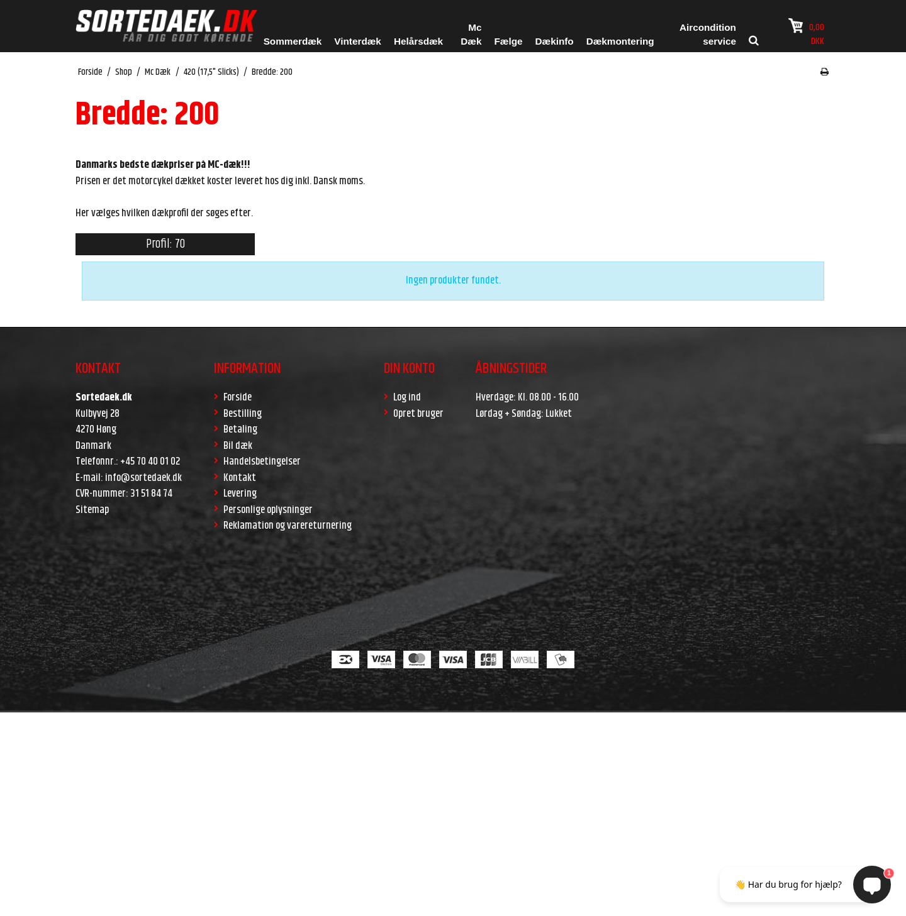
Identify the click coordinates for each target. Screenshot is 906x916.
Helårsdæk (418, 41)
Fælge (508, 41)
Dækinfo (554, 41)
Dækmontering (620, 41)
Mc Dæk (471, 34)
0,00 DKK (806, 33)
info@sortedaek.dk (143, 478)
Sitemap (92, 510)
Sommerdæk (293, 41)
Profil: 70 (165, 244)
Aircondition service (708, 34)
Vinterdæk (357, 41)
